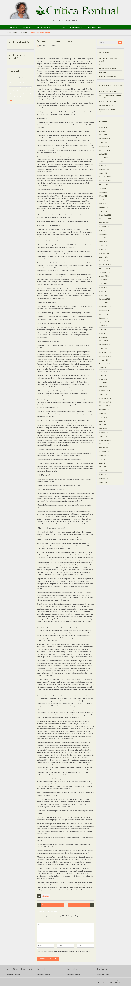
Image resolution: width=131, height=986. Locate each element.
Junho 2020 (103, 284)
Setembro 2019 (104, 318)
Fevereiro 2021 (104, 253)
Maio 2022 (103, 196)
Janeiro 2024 (103, 142)
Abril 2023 (103, 161)
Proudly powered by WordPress (114, 981)
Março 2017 (103, 429)
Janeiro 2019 (103, 348)
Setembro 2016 (104, 451)
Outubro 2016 (104, 448)
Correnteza (103, 72)
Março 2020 (103, 295)
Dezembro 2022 (105, 177)
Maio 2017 (103, 425)
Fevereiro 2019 (104, 345)
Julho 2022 (103, 192)
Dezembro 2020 (105, 261)
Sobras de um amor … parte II (52, 905)
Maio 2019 (103, 333)
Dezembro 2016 (105, 440)
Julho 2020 (103, 280)
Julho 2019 (103, 326)
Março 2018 (103, 387)
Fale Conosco (94, 27)
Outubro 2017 (104, 406)
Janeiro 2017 (103, 436)
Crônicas (26, 27)
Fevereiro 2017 (104, 432)
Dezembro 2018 (105, 352)
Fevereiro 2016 (104, 478)
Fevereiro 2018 (104, 390)
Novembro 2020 (105, 264)
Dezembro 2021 (105, 215)
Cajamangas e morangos (108, 76)
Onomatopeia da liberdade (108, 68)
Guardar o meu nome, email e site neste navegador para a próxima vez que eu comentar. (63, 952)
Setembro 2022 (104, 188)
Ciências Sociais (43, 27)
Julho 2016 (103, 459)
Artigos (13, 27)
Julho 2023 (103, 154)
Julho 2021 (103, 234)
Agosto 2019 (104, 322)
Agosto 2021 (104, 230)
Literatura (60, 27)
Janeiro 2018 (103, 394)
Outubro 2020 (104, 268)
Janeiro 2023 (103, 173)
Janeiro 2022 (103, 211)
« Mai (11, 101)
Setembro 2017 (104, 409)
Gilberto (53, 46)
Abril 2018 (103, 383)
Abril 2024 (103, 131)
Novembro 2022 (105, 181)
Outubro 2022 (104, 184)
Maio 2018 (103, 379)
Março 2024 (103, 135)
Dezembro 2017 (105, 398)
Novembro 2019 (105, 310)
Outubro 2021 (104, 223)
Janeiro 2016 (103, 482)
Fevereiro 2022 (104, 207)
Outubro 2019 (104, 314)
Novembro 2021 (105, 219)
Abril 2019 (103, 337)
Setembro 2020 (104, 272)
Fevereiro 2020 (104, 299)
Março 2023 (103, 165)
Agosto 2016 (104, 455)
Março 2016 (103, 474)
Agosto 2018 (104, 367)
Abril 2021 (103, 245)
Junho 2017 (103, 421)
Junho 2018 (103, 375)
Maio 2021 (103, 242)
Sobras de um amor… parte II (79, 905)
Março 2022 (103, 203)
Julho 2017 (103, 417)
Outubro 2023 (104, 150)
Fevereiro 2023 (104, 169)
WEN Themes (119, 983)
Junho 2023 (103, 158)
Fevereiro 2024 (104, 139)
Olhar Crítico (76, 27)
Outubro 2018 (104, 360)
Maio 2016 (103, 467)
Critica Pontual (12, 33)
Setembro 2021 (104, 226)
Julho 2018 (103, 371)
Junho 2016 (103, 463)
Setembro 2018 (104, 364)
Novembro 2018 (105, 356)
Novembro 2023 (105, 146)
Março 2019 (103, 341)
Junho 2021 (103, 238)
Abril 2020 (103, 291)
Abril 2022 (103, 200)
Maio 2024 (103, 127)
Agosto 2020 (104, 276)
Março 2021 (103, 249)
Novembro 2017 (105, 402)
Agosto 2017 (104, 413)
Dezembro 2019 (105, 306)
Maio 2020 (103, 287)
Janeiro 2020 (103, 303)
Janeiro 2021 (103, 257)
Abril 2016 (103, 471)
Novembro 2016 (105, 444)
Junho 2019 (103, 329)
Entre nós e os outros (106, 65)
